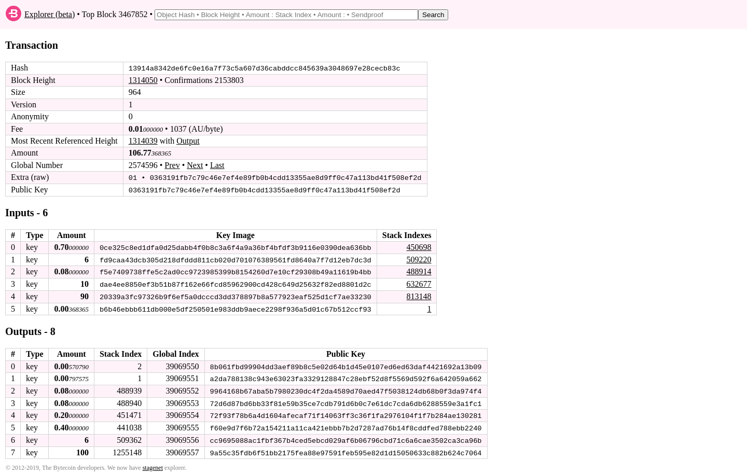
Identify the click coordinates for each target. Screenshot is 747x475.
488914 (418, 271)
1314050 (143, 80)
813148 (418, 295)
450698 (418, 246)
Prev (171, 165)
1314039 (143, 140)
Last (217, 165)
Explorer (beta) (49, 14)
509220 (418, 258)
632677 (418, 282)
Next (195, 165)
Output (187, 140)
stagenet (153, 465)
